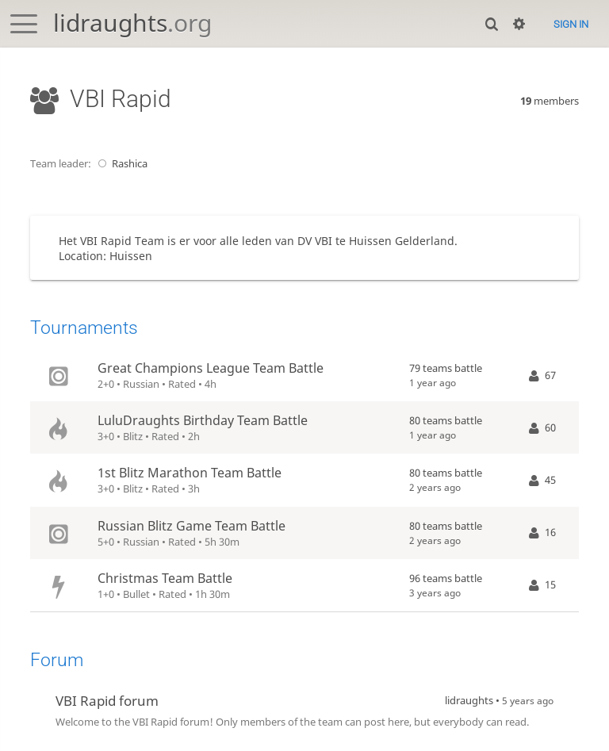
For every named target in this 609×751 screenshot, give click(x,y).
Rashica (120, 163)
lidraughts (132, 22)
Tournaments (84, 328)
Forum (56, 660)
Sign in (570, 24)
